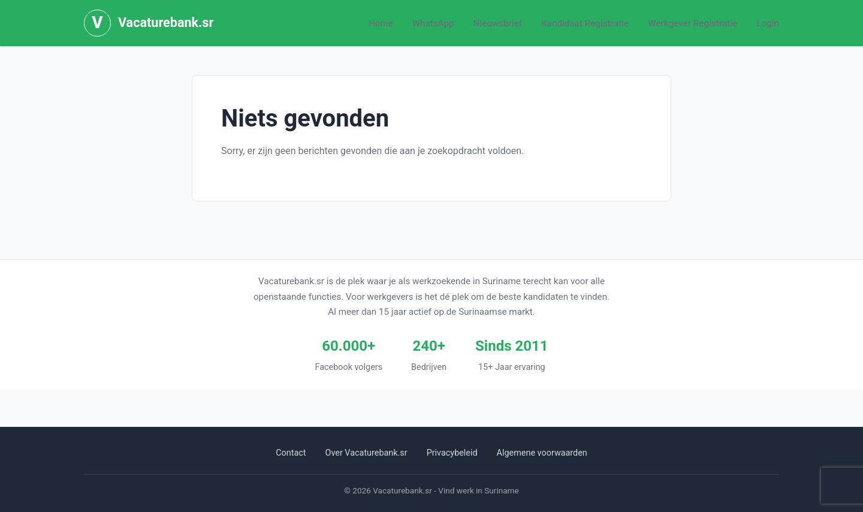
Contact (291, 453)
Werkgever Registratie (692, 23)
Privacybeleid (452, 453)
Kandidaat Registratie (585, 23)
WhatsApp (433, 23)
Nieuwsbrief (498, 23)
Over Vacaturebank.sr (366, 453)
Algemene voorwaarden (542, 453)
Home (381, 23)
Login (767, 23)
